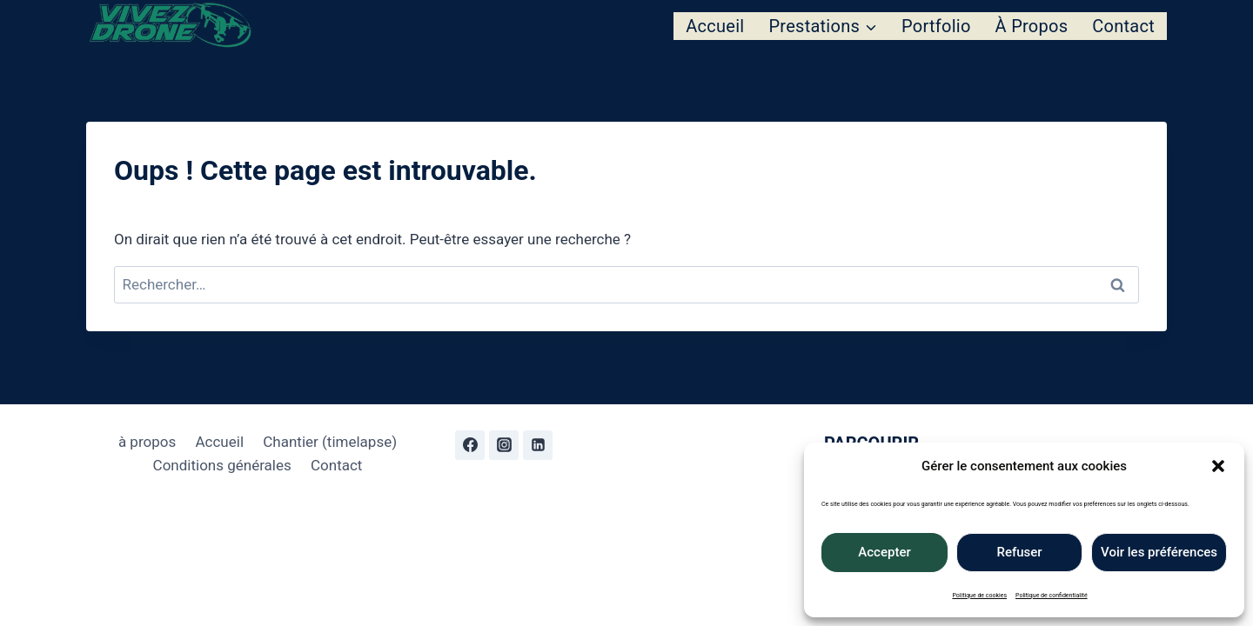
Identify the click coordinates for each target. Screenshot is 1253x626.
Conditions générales (222, 465)
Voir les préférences (1159, 552)
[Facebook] (470, 445)
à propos (147, 441)
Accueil (715, 26)
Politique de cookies (979, 595)
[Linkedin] (538, 445)
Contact (1123, 26)
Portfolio (936, 26)
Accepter (884, 552)
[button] (1218, 466)
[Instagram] (504, 445)
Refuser (1019, 552)
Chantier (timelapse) (330, 441)
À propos (1032, 26)
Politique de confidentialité (1051, 595)
